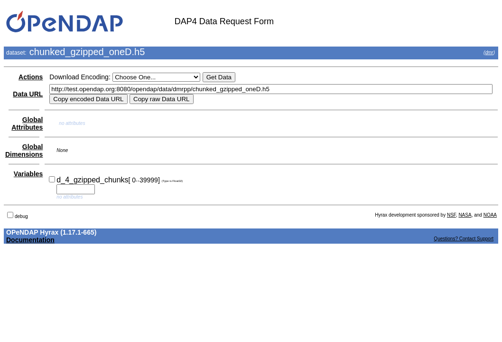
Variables (28, 174)
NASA (464, 215)
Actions (31, 77)
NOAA (490, 215)
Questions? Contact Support (463, 238)
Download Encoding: (79, 77)
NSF (451, 215)
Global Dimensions (24, 150)
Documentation (30, 240)
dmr (489, 52)
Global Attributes (27, 123)
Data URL (28, 94)
